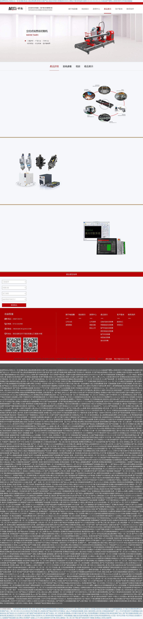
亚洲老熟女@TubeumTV (65, 609)
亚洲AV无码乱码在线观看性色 (99, 615)
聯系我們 (130, 9)
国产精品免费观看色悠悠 (48, 609)
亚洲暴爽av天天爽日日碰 (72, 613)
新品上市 (92, 328)
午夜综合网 (17, 609)
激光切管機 (104, 340)
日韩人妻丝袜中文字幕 (47, 618)
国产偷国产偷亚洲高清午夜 (35, 613)
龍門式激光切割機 (107, 328)
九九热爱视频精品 (115, 609)
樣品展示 (88, 66)
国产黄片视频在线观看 (131, 613)
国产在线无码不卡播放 (86, 618)
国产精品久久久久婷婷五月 (16, 613)
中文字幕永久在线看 (133, 615)
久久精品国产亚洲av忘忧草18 (32, 615)
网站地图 (136, 370)
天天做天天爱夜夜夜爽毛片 (132, 609)
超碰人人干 (35, 618)
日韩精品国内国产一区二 (110, 611)
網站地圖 (109, 359)
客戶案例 (118, 9)
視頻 (78, 66)
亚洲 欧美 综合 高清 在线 (30, 609)
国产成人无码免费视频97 (90, 613)
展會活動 (92, 325)
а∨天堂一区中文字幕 (117, 615)
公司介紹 (69, 322)
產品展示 (107, 9)
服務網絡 (69, 325)
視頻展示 (85, 9)
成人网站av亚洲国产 (23, 618)
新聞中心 (96, 9)
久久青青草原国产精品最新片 (53, 615)
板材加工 (120, 322)
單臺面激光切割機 (107, 325)
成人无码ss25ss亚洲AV (82, 609)
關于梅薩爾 (72, 9)
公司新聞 (92, 322)
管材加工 (120, 325)
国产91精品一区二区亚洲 (54, 613)
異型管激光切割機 (107, 331)
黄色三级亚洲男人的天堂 (92, 611)
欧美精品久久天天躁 (14, 615)
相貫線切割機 (105, 337)
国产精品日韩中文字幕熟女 (56, 611)
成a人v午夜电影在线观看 (74, 611)
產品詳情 (54, 66)
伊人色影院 (42, 611)
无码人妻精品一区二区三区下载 (67, 618)
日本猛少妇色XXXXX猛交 (100, 609)
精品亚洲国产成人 (116, 613)
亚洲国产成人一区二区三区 (9, 611)
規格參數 (67, 66)
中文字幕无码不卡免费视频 (129, 611)
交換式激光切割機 (107, 322)
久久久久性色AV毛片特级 (28, 611)
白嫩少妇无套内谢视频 (80, 615)
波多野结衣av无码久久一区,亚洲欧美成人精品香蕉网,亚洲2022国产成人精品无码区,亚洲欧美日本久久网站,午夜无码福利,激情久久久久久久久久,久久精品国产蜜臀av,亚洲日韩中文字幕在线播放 (66, 1)
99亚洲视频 (68, 615)
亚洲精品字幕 (104, 613)
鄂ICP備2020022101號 (121, 359)
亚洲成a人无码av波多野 (103, 618)
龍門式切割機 (105, 334)
